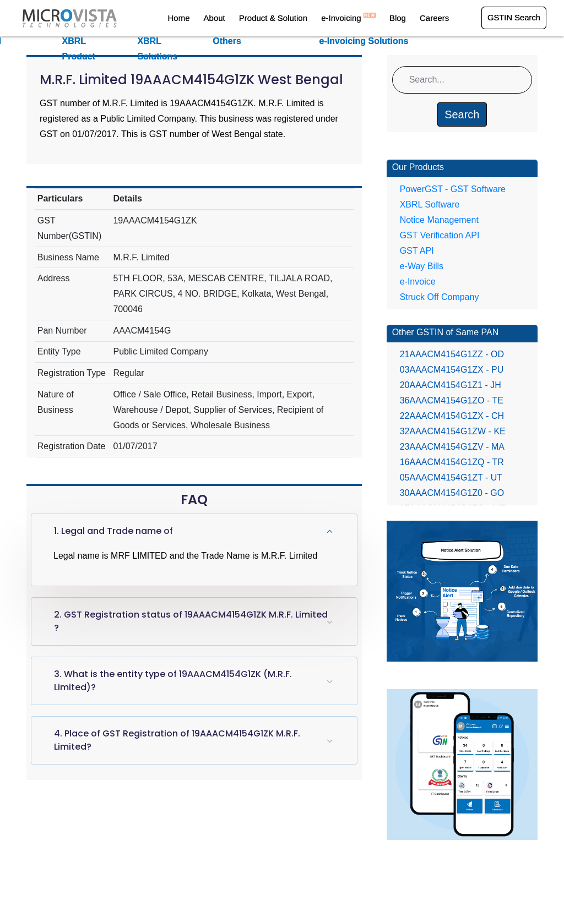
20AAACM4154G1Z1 (450, 385)
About (226, 18)
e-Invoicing (354, 18)
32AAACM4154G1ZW (453, 431)
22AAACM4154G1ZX (452, 416)
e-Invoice (418, 281)
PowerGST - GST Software (453, 189)
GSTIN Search (513, 18)
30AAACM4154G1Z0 (452, 493)
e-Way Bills (421, 266)
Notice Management (439, 220)
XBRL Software (430, 204)
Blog (401, 18)
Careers (434, 18)
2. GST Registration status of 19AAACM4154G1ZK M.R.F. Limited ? (191, 621)
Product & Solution (282, 18)
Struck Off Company (439, 297)
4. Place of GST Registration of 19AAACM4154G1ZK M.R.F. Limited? (177, 740)
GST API (417, 250)
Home (193, 18)
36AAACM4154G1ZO (451, 400)
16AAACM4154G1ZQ (452, 462)
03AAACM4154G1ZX (452, 369)
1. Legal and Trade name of (113, 531)
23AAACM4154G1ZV (452, 446)
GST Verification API (440, 235)
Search (461, 114)
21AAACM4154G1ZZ (452, 354)
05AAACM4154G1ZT (451, 477)
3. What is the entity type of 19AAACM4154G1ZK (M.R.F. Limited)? (173, 681)
